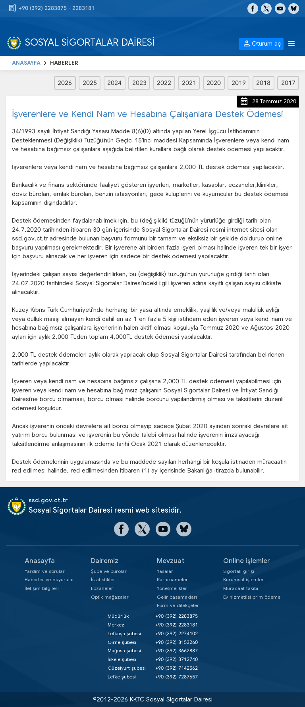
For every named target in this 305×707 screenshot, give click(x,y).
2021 (189, 82)
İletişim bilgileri (42, 588)
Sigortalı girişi (238, 571)
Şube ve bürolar (109, 571)
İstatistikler (103, 579)
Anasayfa (40, 561)
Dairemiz (104, 561)
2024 (114, 82)
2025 (90, 82)
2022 (164, 82)
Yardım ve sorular (45, 571)
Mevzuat (170, 561)
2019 (239, 82)
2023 (139, 82)
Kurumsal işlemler (243, 579)
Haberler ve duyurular (49, 579)
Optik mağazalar (110, 597)
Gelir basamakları (177, 597)
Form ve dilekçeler (178, 605)
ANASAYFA (26, 63)
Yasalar (165, 571)
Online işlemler (246, 561)
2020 (214, 82)
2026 (65, 82)
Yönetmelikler (172, 588)
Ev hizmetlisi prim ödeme (251, 597)
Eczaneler (102, 588)
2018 (263, 82)
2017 (288, 82)
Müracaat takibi (240, 588)
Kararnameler (172, 579)
